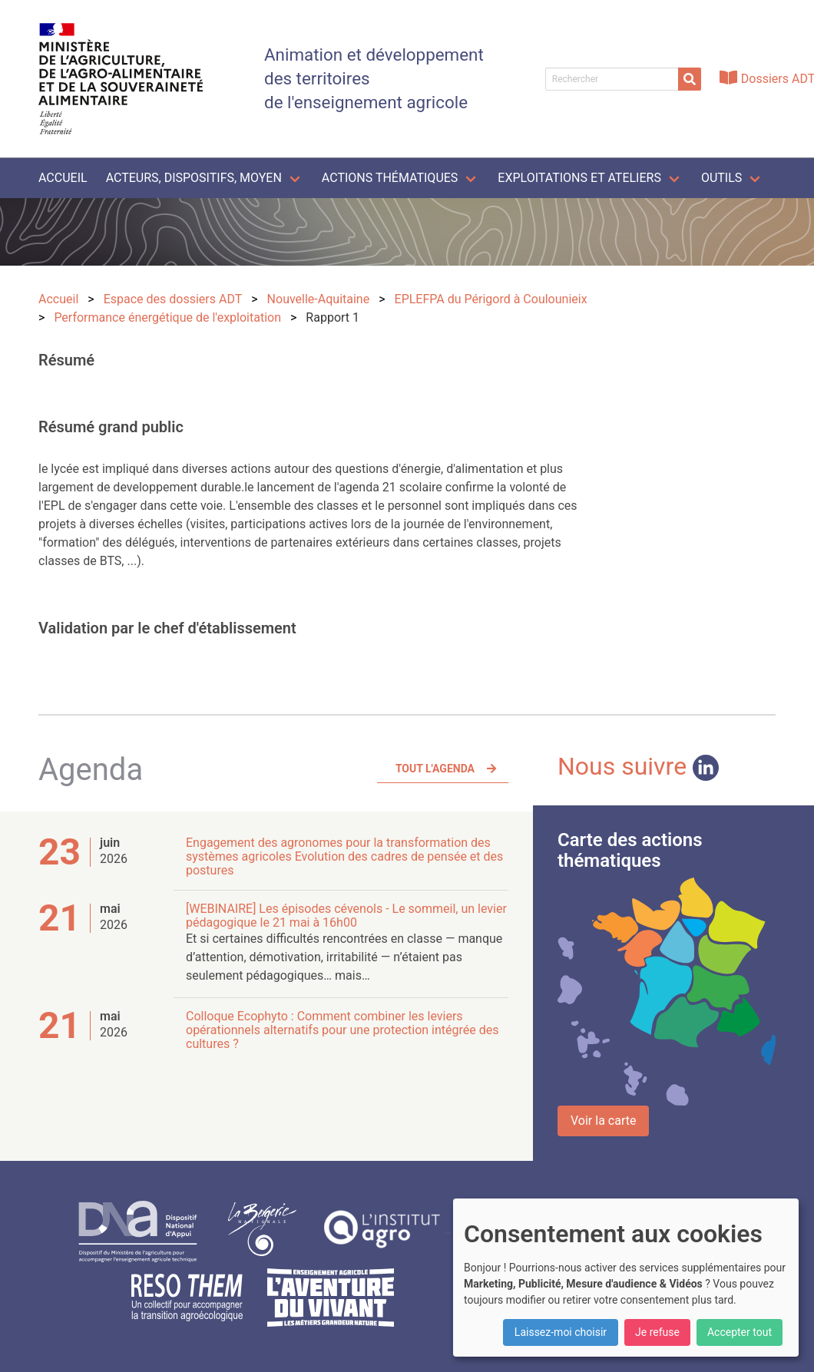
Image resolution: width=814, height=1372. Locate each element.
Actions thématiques (390, 177)
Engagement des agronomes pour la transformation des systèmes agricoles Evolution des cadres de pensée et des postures (344, 856)
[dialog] (626, 1277)
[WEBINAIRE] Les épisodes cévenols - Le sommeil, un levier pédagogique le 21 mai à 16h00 (346, 915)
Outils (721, 177)
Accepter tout (739, 1332)
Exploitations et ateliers (579, 177)
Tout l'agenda (435, 768)
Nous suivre (638, 766)
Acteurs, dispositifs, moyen (194, 177)
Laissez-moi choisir (561, 1332)
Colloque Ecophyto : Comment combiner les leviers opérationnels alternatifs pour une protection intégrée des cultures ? (342, 1030)
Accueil (63, 177)
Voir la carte (603, 1120)
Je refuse (657, 1332)
